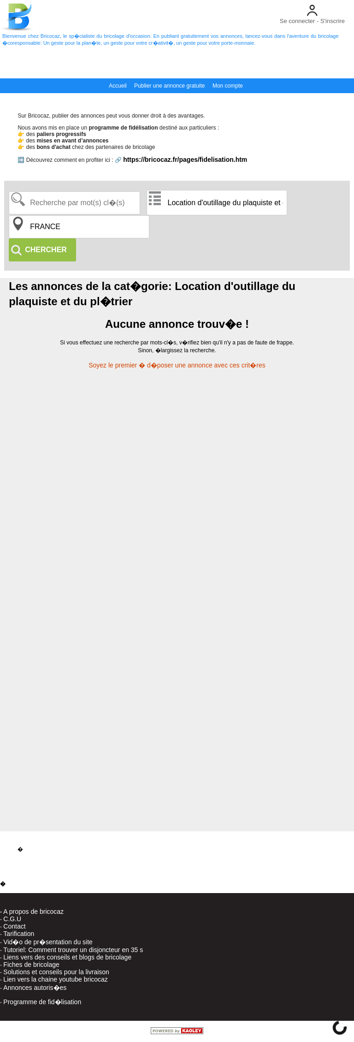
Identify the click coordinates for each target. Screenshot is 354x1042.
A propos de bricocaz (33, 911)
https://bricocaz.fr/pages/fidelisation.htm (185, 159)
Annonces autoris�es (34, 987)
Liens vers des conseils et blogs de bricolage (67, 957)
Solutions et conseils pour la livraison (56, 972)
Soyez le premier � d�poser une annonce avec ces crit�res (177, 365)
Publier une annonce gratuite (169, 86)
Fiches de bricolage (31, 964)
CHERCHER (46, 250)
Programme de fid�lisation (42, 1002)
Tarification (18, 933)
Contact (14, 926)
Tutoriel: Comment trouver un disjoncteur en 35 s (73, 949)
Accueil (118, 86)
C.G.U (12, 919)
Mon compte (227, 86)
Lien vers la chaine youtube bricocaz (55, 979)
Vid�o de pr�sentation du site (48, 942)
